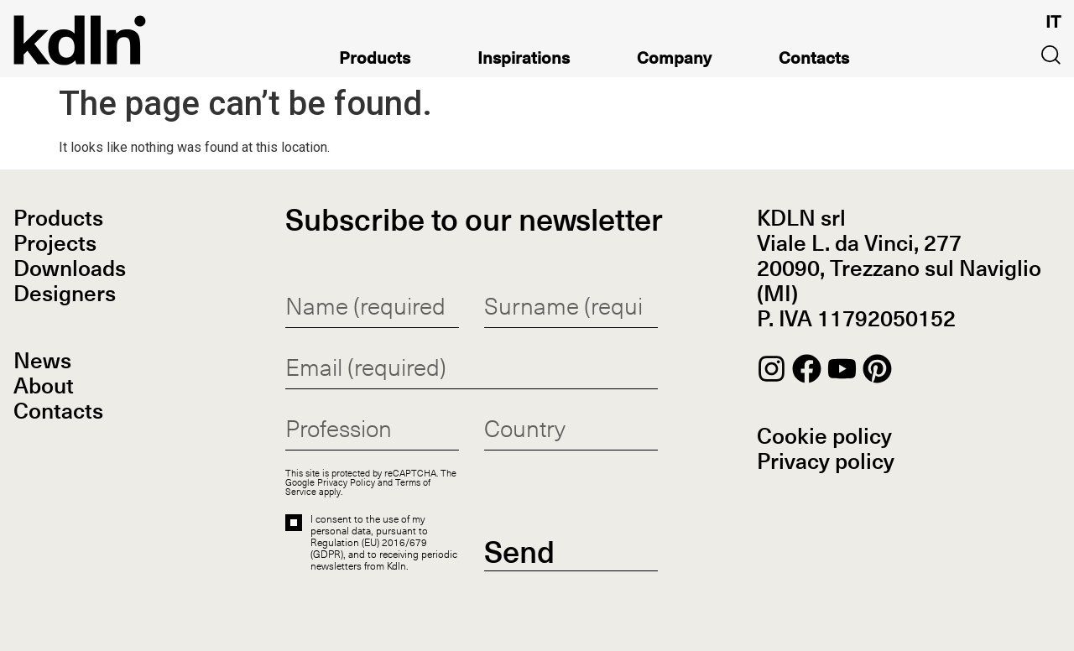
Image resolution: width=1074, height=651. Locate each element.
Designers (64, 295)
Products (374, 60)
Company (674, 60)
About (43, 387)
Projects (54, 245)
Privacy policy (825, 463)
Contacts (814, 60)
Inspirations (523, 60)
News (42, 362)
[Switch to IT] (1053, 22)
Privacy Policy (346, 482)
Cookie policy (824, 438)
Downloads (69, 270)
